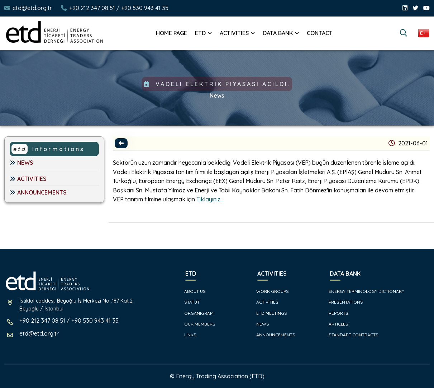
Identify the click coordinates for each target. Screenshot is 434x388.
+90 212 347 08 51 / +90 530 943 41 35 (118, 7)
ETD (200, 33)
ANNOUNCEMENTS (38, 192)
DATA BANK (278, 33)
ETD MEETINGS (268, 313)
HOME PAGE (171, 33)
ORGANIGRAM (196, 313)
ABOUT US (192, 291)
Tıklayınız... (210, 199)
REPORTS (335, 313)
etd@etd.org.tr (32, 7)
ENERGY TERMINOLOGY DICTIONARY (363, 291)
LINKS (187, 334)
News (217, 95)
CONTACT (320, 33)
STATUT (189, 302)
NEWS (21, 162)
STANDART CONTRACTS (350, 334)
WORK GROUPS (269, 291)
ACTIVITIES (234, 33)
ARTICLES (335, 324)
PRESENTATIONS (343, 302)
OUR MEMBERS (196, 324)
